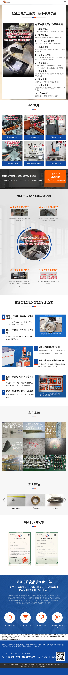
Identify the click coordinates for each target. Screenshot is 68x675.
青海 (42, 634)
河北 (9, 636)
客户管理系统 (13, 639)
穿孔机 (4, 645)
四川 (9, 634)
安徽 (33, 636)
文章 (18, 639)
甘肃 (3, 638)
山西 (13, 636)
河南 (44, 636)
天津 (14, 638)
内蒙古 (54, 634)
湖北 (48, 636)
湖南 (51, 636)
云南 (63, 636)
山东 (16, 636)
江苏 (17, 634)
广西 (58, 634)
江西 (40, 636)
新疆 (46, 634)
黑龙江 (29, 636)
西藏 (49, 634)
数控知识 (36, 646)
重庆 (13, 634)
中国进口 (37, 634)
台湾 (6, 638)
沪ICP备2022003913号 (41, 666)
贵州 (59, 636)
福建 (36, 636)
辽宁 (20, 636)
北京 (10, 638)
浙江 (24, 634)
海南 (55, 636)
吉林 (24, 636)
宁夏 (62, 634)
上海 (21, 634)
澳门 (5, 636)
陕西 (28, 634)
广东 (32, 634)
